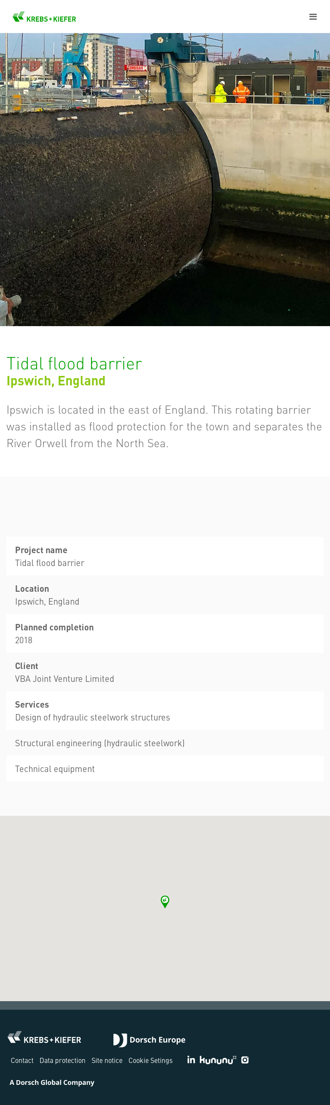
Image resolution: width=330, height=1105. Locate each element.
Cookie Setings (150, 1060)
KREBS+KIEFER (44, 16)
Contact (22, 1060)
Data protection (63, 1060)
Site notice (107, 1060)
